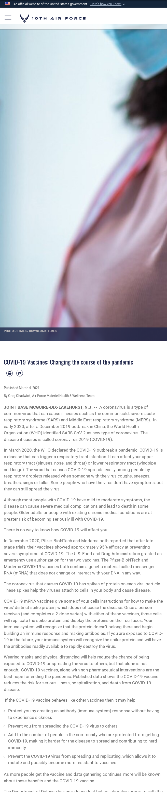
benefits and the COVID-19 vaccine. (61, 780)
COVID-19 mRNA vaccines (29, 601)
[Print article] (9, 373)
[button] (108, 4)
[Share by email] (19, 373)
